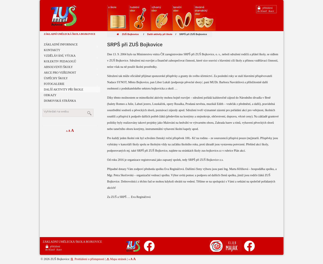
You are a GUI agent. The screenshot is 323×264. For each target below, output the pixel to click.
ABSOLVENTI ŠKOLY (71, 67)
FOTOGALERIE (71, 84)
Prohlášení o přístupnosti (89, 259)
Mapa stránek (118, 259)
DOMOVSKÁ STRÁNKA (60, 100)
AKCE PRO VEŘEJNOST (71, 73)
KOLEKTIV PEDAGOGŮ (60, 61)
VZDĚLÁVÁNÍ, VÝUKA (71, 56)
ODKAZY (50, 95)
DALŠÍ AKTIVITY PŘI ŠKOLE (71, 90)
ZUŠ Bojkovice (128, 34)
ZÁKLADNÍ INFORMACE (71, 45)
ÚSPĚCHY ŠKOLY (56, 78)
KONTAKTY (52, 50)
